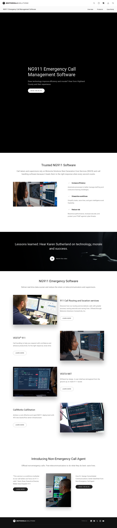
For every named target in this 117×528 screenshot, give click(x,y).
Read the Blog (84, 486)
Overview (90, 9)
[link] (36, 90)
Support (98, 3)
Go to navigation (113, 3)
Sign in (108, 3)
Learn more (66, 318)
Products (100, 9)
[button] (36, 91)
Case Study (110, 9)
